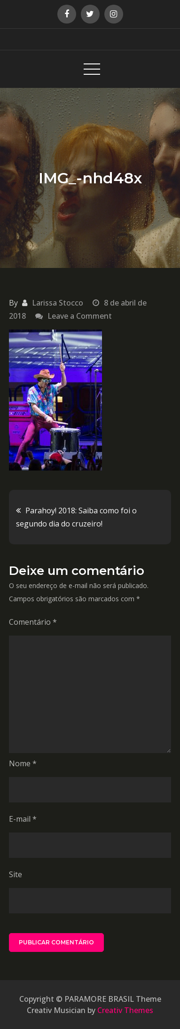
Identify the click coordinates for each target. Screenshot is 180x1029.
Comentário (33, 622)
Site (15, 874)
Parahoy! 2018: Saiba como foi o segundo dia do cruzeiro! (76, 517)
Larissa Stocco (57, 303)
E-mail (23, 819)
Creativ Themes (125, 1010)
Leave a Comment (79, 316)
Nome (23, 763)
